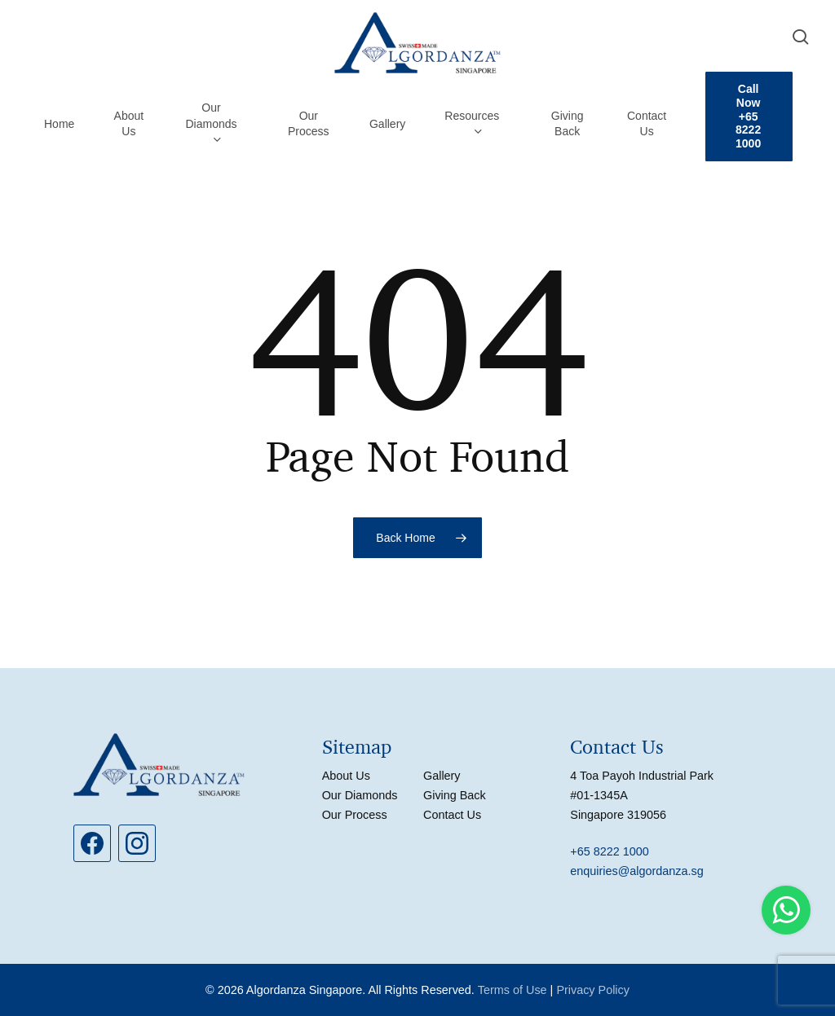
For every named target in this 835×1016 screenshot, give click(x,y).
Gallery (442, 775)
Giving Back (454, 795)
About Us (346, 775)
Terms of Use (512, 989)
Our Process (354, 814)
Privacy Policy (593, 989)
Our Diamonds (360, 795)
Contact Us (452, 814)
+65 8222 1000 (609, 851)
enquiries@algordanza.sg (636, 870)
